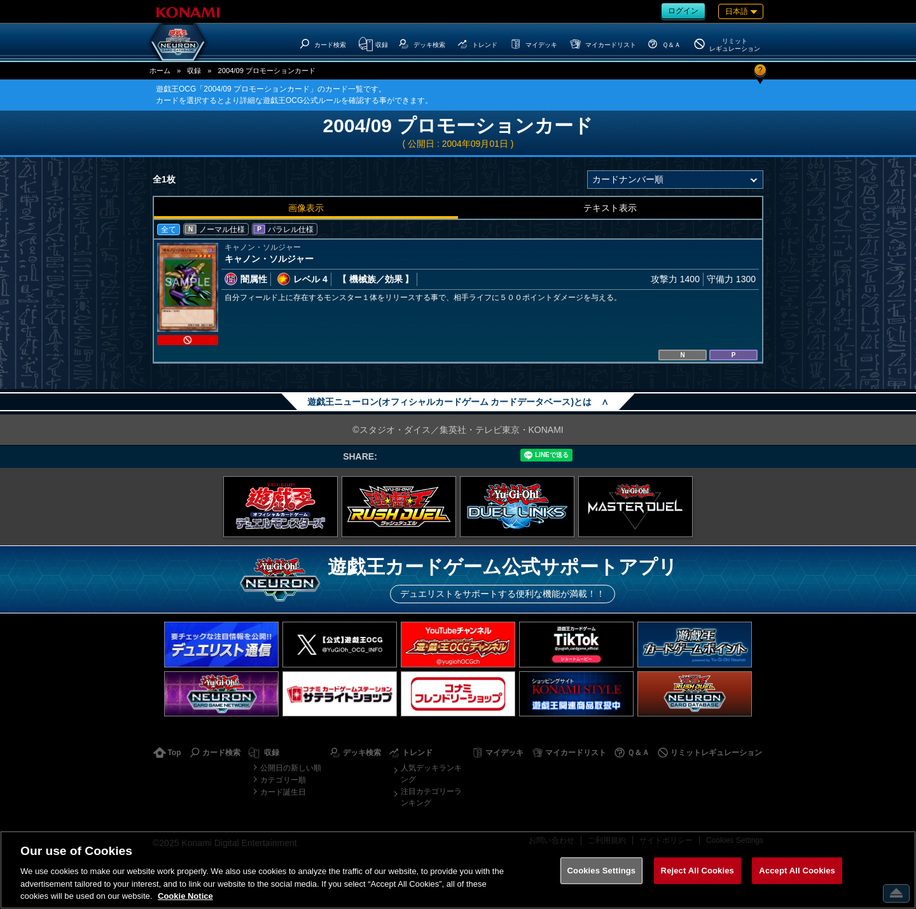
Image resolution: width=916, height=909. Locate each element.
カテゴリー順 (283, 780)
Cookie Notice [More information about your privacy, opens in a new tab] (185, 896)
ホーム (159, 70)
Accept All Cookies (797, 870)
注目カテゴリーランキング (431, 797)
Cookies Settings (601, 870)
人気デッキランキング (431, 773)
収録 (194, 70)
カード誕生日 (283, 792)
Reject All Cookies (697, 870)
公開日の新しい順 (290, 767)
